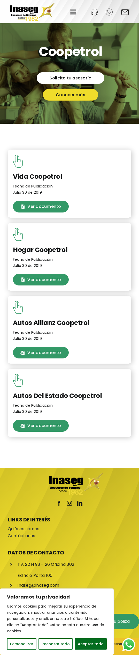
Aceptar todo (91, 643)
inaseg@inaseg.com (38, 585)
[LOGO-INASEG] (31, 4)
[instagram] (69, 503)
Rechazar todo (56, 643)
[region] (57, 621)
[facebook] (59, 503)
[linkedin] (79, 503)
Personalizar (21, 643)
